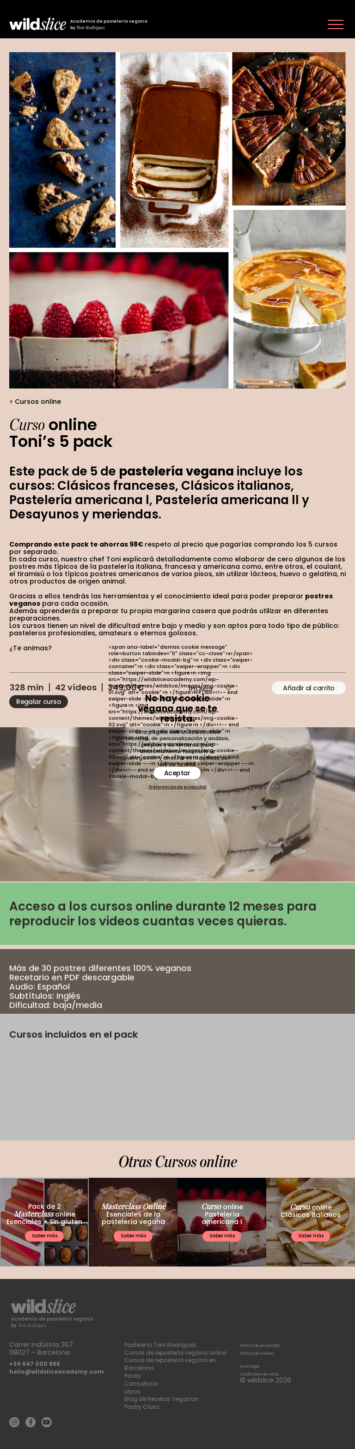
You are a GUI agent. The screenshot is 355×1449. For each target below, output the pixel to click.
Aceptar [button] (177, 773)
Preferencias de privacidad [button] (178, 787)
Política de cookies (270, 1344)
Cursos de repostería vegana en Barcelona (176, 1363)
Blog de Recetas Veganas (165, 1398)
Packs (133, 1375)
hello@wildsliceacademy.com (62, 1363)
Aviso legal (257, 1358)
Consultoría (143, 1383)
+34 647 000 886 (37, 1356)
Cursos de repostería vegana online (171, 1348)
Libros (133, 1391)
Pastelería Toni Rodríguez (165, 1336)
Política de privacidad (274, 1336)
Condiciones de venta (275, 1365)
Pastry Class (143, 1406)
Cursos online (38, 401)
